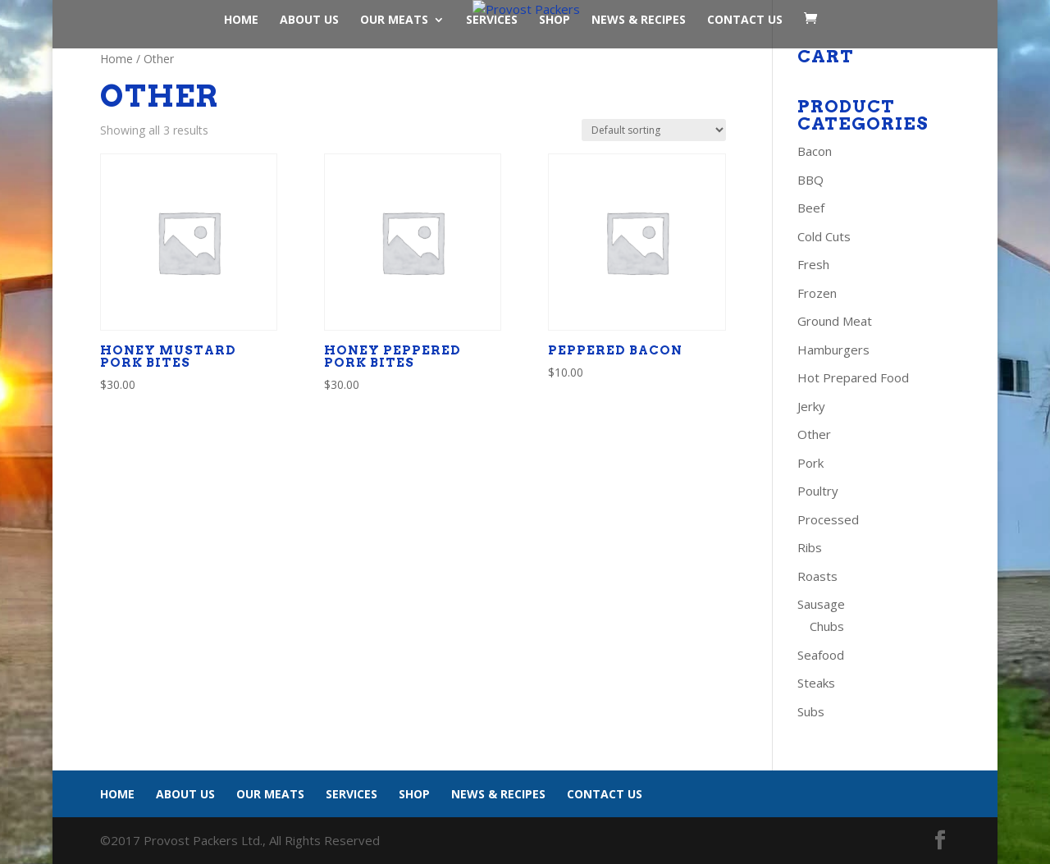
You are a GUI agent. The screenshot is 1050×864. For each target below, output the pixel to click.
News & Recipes (638, 20)
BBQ (810, 179)
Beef (810, 207)
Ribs (809, 547)
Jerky (811, 406)
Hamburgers (833, 349)
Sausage (821, 604)
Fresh (813, 264)
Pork (810, 463)
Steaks (816, 682)
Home (241, 20)
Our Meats (394, 20)
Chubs (827, 626)
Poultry (817, 490)
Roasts (817, 576)
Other (814, 434)
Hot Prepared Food (853, 377)
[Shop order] (654, 130)
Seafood (820, 655)
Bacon (814, 151)
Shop (554, 20)
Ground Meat (834, 321)
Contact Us (745, 20)
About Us (309, 20)
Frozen (817, 293)
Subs (810, 711)
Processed (828, 519)
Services (492, 20)
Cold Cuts (824, 236)
